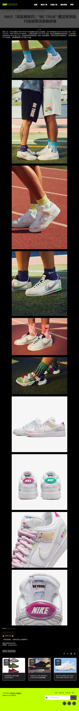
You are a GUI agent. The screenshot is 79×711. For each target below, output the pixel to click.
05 (7, 662)
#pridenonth (10, 632)
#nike (4, 632)
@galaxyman (12, 628)
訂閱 (73, 698)
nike (4, 651)
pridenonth (11, 651)
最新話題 (8, 10)
